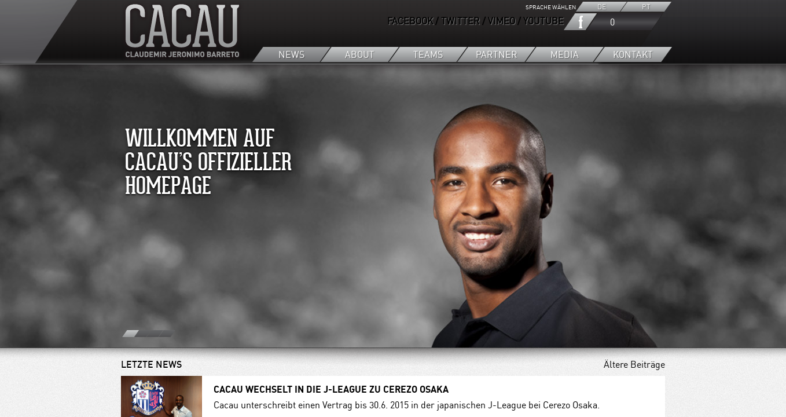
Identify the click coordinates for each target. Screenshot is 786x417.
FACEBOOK (410, 21)
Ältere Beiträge (634, 364)
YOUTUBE (543, 21)
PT (645, 7)
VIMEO (501, 21)
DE (601, 7)
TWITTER (460, 21)
